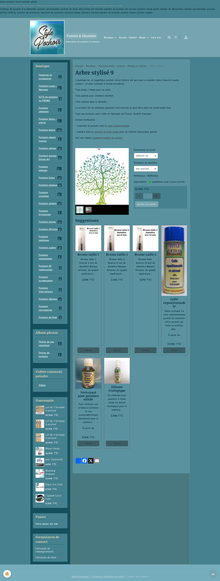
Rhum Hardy (52, 448)
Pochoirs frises (50, 178)
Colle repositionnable (174, 302)
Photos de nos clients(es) (50, 343)
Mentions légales (80, 576)
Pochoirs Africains (50, 229)
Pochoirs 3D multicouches (50, 268)
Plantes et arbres (137, 66)
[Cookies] (7, 574)
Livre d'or (156, 37)
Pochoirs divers (50, 130)
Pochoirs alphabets (50, 110)
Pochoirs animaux (50, 168)
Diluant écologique (117, 388)
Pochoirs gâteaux (50, 299)
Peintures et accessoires (50, 77)
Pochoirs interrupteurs (50, 290)
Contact (133, 37)
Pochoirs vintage (50, 148)
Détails (88, 350)
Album (142, 37)
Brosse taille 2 (117, 254)
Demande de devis (46, 557)
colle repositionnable (118, 125)
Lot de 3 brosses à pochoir (55, 423)
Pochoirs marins (50, 222)
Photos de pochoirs (50, 354)
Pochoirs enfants (50, 203)
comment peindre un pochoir (107, 137)
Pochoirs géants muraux (50, 139)
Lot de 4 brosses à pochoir (55, 436)
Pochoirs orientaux (50, 194)
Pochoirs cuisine (50, 247)
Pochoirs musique (50, 185)
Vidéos (42, 385)
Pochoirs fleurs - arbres (111, 66)
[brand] (65, 37)
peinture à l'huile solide (106, 131)
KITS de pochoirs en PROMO (50, 99)
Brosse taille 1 (88, 254)
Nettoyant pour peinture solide (88, 396)
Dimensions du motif (144, 149)
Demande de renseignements (45, 550)
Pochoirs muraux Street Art (50, 157)
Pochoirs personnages (50, 257)
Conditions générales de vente (108, 576)
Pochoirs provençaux (50, 212)
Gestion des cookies (137, 576)
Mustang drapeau (50, 472)
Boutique (109, 37)
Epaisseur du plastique (145, 162)
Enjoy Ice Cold (53, 484)
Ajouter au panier (146, 204)
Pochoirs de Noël (50, 317)
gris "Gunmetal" (54, 459)
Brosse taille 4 (146, 254)
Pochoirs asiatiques (50, 238)
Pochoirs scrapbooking (50, 279)
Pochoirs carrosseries (50, 308)
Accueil (122, 37)
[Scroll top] (213, 574)
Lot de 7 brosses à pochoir (54, 409)
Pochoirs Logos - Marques (50, 88)
